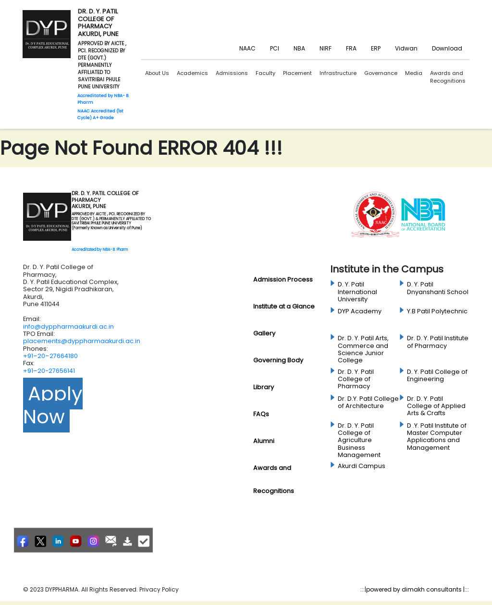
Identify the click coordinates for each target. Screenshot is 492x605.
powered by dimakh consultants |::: (417, 589)
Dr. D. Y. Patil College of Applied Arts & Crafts (436, 406)
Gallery (264, 333)
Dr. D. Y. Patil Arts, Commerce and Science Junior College (363, 349)
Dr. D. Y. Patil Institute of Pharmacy (437, 341)
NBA (299, 48)
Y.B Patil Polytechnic (437, 311)
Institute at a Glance (284, 306)
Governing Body (278, 360)
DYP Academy (359, 311)
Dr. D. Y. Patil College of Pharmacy (356, 379)
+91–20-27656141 (49, 371)
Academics (192, 73)
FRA (351, 48)
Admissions (232, 73)
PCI (274, 48)
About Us (157, 73)
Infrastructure (338, 73)
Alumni (263, 441)
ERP (376, 48)
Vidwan (406, 48)
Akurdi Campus (361, 466)
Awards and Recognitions (448, 77)
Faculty (265, 73)
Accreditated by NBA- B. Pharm (100, 249)
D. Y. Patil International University (357, 292)
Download (447, 48)
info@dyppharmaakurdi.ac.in (68, 326)
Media (413, 73)
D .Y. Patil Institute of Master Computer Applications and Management (437, 437)
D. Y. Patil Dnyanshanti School (437, 288)
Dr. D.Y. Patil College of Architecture (368, 402)
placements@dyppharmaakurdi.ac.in (81, 341)
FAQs (261, 414)
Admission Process (283, 279)
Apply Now (53, 405)
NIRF (326, 48)
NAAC (247, 48)
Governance (380, 73)
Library (263, 387)
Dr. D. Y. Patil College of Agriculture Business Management (359, 440)
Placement (297, 73)
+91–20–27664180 (50, 356)
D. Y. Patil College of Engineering (437, 375)
